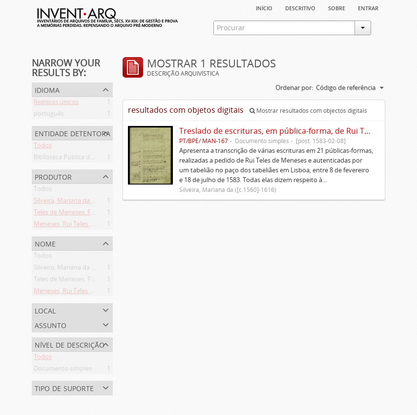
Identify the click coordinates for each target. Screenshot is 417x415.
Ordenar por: (294, 87)
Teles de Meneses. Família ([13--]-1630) (89, 213)
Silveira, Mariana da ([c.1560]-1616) (83, 202)
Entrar (368, 7)
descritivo (300, 7)
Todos (43, 147)
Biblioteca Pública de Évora (72, 158)
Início (264, 7)
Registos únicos (56, 103)
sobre (336, 7)
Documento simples (63, 370)
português (49, 115)
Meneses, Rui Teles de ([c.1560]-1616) (87, 225)
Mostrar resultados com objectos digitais (308, 110)
